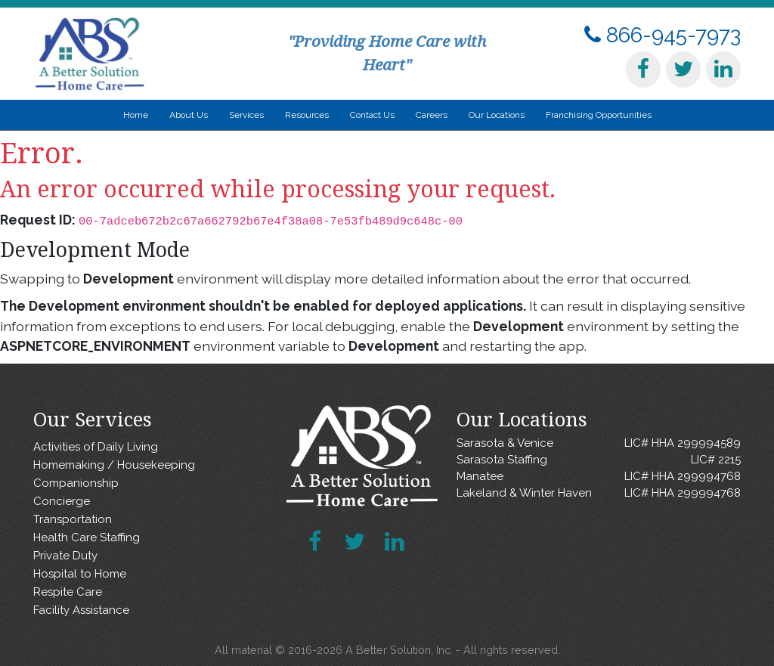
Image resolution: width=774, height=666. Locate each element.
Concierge (61, 501)
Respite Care (67, 592)
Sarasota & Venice (599, 443)
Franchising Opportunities (599, 115)
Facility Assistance (81, 610)
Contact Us (372, 115)
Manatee (599, 476)
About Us (188, 115)
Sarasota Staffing (599, 460)
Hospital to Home (79, 574)
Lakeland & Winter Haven (599, 493)
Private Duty (65, 555)
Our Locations (497, 115)
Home (135, 115)
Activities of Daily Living (95, 447)
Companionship (76, 483)
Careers (431, 115)
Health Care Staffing (86, 537)
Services (246, 115)
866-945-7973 (662, 35)
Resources (307, 115)
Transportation (72, 519)
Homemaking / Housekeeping (114, 465)
